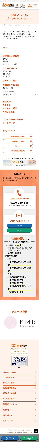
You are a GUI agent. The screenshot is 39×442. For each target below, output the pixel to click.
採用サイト (19, 410)
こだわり (5, 59)
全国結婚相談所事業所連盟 (16, 136)
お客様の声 (6, 76)
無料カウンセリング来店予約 (29, 438)
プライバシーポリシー (13, 120)
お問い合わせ (9, 112)
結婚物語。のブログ (9, 94)
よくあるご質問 (10, 108)
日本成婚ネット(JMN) (18, 141)
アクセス (7, 105)
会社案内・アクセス (10, 404)
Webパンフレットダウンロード (10, 438)
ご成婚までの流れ (11, 85)
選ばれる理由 (7, 71)
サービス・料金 (10, 81)
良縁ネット (18, 146)
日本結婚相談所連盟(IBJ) (18, 151)
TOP (4, 25)
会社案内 (7, 102)
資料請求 (19, 225)
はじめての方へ (10, 68)
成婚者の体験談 (8, 88)
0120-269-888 (19, 202)
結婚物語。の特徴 (11, 56)
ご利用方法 (6, 74)
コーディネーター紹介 (10, 64)
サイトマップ (9, 123)
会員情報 (5, 61)
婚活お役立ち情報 (8, 92)
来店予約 (19, 230)
